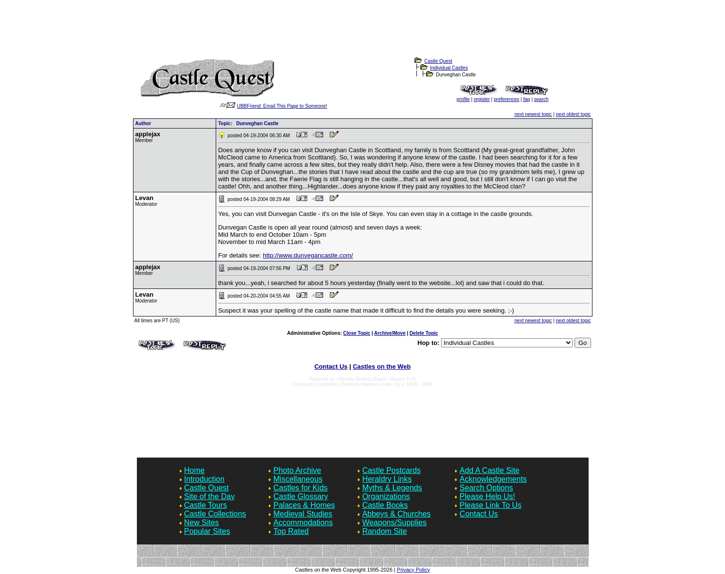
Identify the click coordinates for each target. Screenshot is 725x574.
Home (194, 470)
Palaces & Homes (304, 505)
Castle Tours (205, 505)
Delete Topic (424, 333)
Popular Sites (207, 531)
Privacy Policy (413, 570)
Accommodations (303, 522)
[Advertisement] (363, 34)
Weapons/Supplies (394, 522)
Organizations (386, 496)
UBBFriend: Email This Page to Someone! (282, 106)
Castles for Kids (300, 488)
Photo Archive (297, 470)
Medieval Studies (302, 514)
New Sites (201, 522)
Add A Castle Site (489, 470)
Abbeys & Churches (396, 514)
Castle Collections (215, 514)
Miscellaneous (297, 479)
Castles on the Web (382, 366)
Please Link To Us (490, 505)
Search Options (486, 488)
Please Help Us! (487, 496)
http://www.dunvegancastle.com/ (308, 255)
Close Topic (356, 333)
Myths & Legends (392, 488)
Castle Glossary (300, 496)
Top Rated (291, 531)
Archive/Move (389, 333)
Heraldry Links (387, 479)
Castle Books (385, 505)
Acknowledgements (493, 479)
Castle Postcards (391, 470)
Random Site (384, 531)
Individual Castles (449, 68)
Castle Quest (438, 61)
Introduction (204, 479)
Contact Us (331, 366)
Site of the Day (209, 496)
